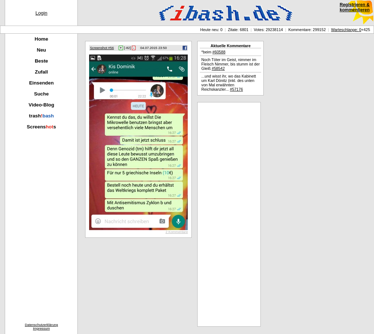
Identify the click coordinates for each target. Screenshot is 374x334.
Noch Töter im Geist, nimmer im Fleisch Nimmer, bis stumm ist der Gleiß (230, 64)
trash (41, 116)
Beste (41, 61)
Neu (41, 50)
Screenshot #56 (102, 48)
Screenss (41, 127)
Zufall (41, 72)
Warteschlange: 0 (346, 29)
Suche (41, 94)
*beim (213, 52)
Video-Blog (41, 105)
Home (41, 39)
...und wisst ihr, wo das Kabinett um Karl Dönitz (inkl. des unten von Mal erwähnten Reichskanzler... (228, 82)
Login (41, 13)
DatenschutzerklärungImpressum (41, 326)
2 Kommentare (176, 232)
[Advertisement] (229, 214)
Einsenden (41, 83)
